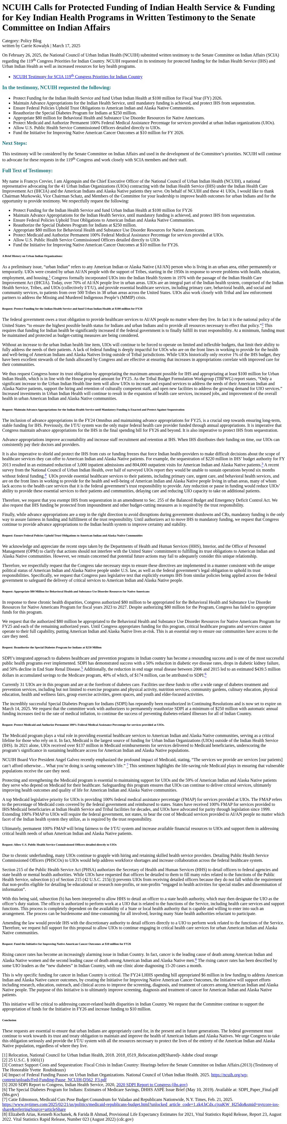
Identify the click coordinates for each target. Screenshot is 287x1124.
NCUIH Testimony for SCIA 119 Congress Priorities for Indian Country (78, 76)
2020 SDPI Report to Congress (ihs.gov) (151, 1084)
